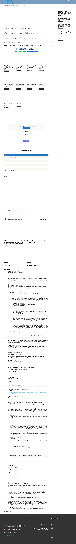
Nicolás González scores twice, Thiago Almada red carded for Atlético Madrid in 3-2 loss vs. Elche (64, 26)
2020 (52, 529)
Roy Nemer (9, 25)
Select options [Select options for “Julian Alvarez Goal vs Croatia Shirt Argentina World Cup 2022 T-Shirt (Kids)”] (41, 70)
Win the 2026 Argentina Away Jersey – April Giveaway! (16, 210)
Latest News (59, 15)
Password (26, 134)
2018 (52, 532)
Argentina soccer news (30, 45)
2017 (52, 534)
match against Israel (34, 33)
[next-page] (53, 43)
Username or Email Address (26, 131)
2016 (52, 535)
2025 (52, 522)
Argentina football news (11, 45)
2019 (52, 531)
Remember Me (26, 138)
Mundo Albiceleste (38, 45)
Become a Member (20, 51)
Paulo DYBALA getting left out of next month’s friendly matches (31, 32)
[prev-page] (51, 43)
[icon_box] (11, 532)
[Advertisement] (26, 15)
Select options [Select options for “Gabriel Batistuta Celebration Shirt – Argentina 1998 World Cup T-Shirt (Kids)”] (30, 70)
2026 (52, 521)
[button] (71, 1)
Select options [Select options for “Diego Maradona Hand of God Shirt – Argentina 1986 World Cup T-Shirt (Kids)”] (18, 70)
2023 (52, 525)
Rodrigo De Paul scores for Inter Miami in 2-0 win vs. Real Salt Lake (64, 19)
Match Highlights (60, 21)
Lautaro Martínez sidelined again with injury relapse (36, 264)
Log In (32, 51)
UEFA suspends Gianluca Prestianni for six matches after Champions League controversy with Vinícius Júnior (14, 243)
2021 (52, 528)
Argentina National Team (21, 45)
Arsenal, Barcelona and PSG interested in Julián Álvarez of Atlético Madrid (64, 32)
